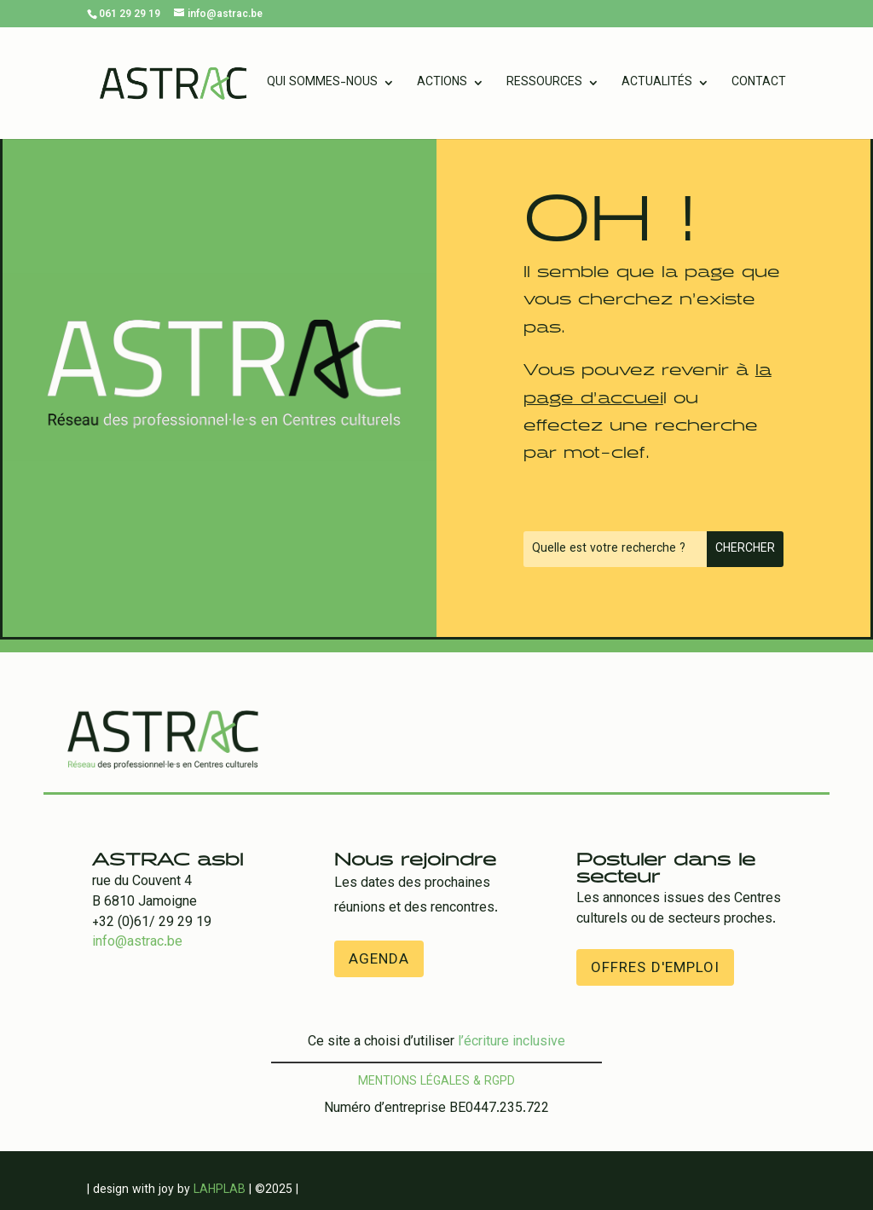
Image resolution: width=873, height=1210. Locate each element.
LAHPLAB (220, 1190)
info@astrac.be (137, 942)
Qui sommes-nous (322, 84)
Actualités (657, 84)
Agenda (379, 960)
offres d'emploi (655, 969)
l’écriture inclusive (511, 1042)
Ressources (544, 84)
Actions (442, 84)
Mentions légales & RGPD (436, 1082)
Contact (758, 84)
